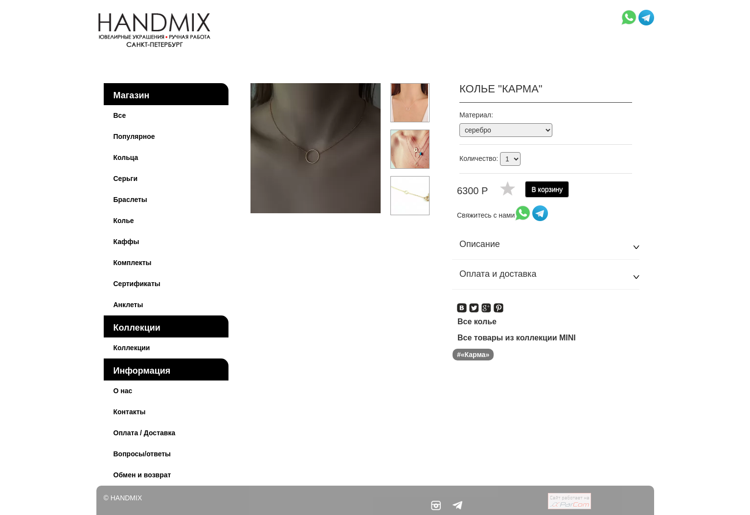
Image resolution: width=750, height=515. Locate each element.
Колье (124, 220)
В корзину (547, 189)
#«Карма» (473, 354)
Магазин (132, 95)
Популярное (134, 136)
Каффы (126, 242)
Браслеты (130, 199)
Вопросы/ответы (142, 454)
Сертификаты (137, 284)
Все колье (477, 321)
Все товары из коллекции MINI (516, 338)
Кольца (126, 157)
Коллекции (137, 328)
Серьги (126, 178)
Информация (142, 371)
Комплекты (133, 263)
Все (120, 115)
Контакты (130, 412)
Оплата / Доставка (145, 433)
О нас (123, 391)
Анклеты (128, 305)
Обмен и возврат (142, 475)
